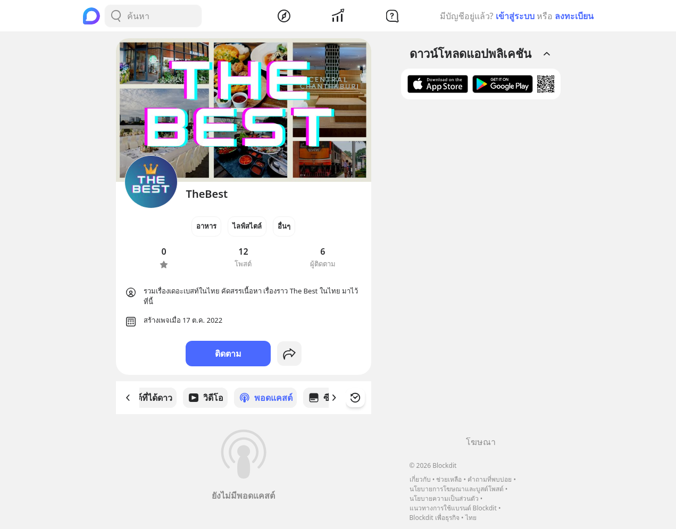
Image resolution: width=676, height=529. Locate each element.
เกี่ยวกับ (420, 479)
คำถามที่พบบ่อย (490, 479)
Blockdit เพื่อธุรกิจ (435, 517)
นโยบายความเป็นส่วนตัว (444, 498)
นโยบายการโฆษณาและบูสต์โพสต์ (457, 488)
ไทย (471, 517)
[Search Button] (116, 16)
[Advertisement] (481, 271)
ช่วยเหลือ (449, 479)
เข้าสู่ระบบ (515, 16)
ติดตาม (228, 353)
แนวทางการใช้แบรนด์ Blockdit (453, 508)
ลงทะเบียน (574, 16)
